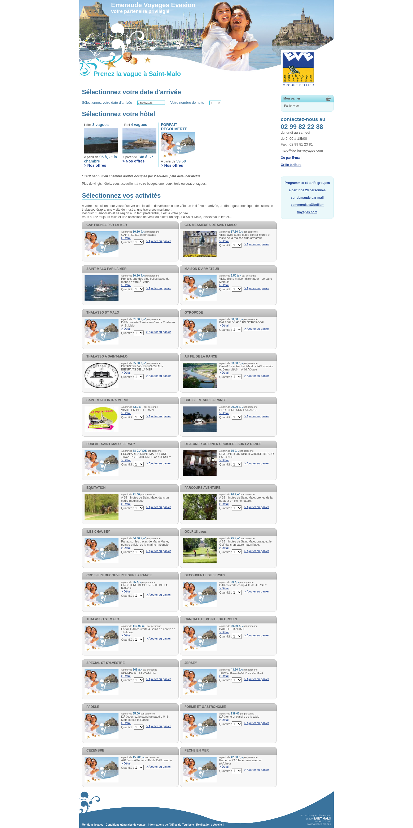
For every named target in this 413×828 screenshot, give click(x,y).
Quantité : (127, 242)
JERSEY (190, 663)
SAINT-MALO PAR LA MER (106, 269)
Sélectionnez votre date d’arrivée (107, 103)
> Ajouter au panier (158, 241)
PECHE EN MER (196, 750)
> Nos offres (95, 165)
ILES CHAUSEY (98, 531)
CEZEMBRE (95, 750)
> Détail (126, 237)
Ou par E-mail (291, 158)
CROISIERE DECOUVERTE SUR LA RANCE (119, 575)
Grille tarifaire (291, 165)
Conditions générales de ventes (126, 824)
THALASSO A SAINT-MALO (107, 356)
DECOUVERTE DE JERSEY (204, 575)
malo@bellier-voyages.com (302, 150)
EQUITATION (96, 488)
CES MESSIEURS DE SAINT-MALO (210, 225)
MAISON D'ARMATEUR (201, 269)
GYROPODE (193, 312)
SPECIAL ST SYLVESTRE (105, 663)
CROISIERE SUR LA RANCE (205, 400)
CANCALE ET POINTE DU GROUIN (210, 619)
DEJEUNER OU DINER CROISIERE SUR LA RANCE (222, 444)
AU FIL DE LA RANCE (200, 356)
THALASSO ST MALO (102, 312)
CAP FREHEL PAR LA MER (106, 225)
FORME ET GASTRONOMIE (205, 707)
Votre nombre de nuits (187, 103)
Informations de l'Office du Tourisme (171, 824)
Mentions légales (92, 824)
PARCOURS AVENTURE (202, 488)
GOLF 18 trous (195, 531)
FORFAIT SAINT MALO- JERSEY (110, 444)
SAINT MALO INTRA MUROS (107, 400)
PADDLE (92, 707)
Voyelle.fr (218, 824)
